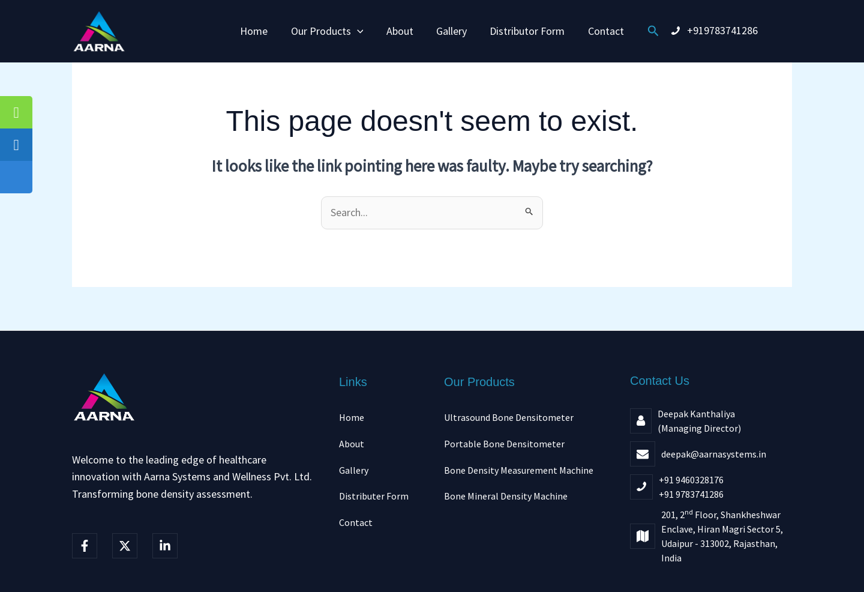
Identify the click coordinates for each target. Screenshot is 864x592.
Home (257, 31)
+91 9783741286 (691, 494)
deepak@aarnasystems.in (713, 454)
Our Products (329, 31)
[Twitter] (124, 545)
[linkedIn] (165, 545)
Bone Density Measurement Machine (518, 470)
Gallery (451, 31)
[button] (359, 31)
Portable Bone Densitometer (504, 444)
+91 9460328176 (691, 480)
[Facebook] (84, 545)
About (400, 31)
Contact (602, 31)
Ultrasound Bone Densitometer (509, 417)
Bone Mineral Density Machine (506, 496)
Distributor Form (525, 31)
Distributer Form (374, 496)
